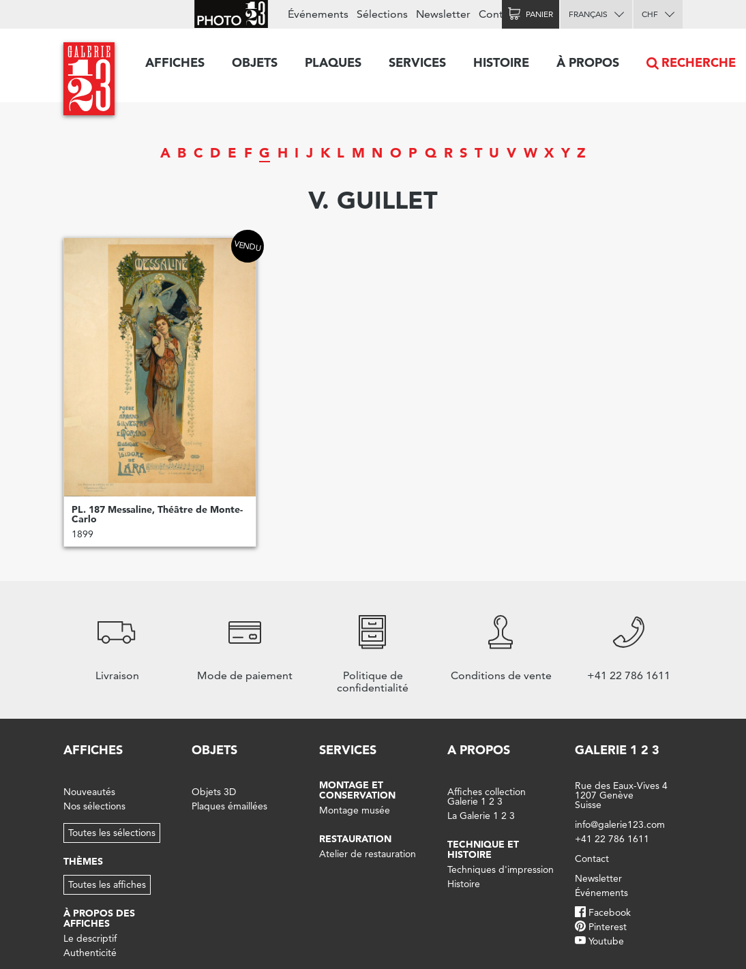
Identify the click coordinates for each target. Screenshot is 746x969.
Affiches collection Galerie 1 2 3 (486, 796)
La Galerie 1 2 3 (481, 815)
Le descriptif (90, 938)
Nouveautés (89, 792)
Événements (318, 14)
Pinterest (607, 927)
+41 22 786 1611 (612, 839)
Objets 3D (214, 792)
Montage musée (354, 810)
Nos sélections (94, 806)
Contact (498, 14)
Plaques (333, 62)
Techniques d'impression (500, 869)
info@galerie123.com (620, 824)
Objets (255, 62)
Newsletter (443, 14)
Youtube (606, 941)
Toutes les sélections (111, 832)
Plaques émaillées (229, 806)
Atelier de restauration (367, 854)
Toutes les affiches (107, 884)
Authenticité (90, 952)
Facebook (609, 912)
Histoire (501, 62)
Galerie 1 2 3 (617, 750)
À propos (587, 62)
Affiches (175, 62)
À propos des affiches (99, 918)
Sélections (382, 14)
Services (417, 62)
